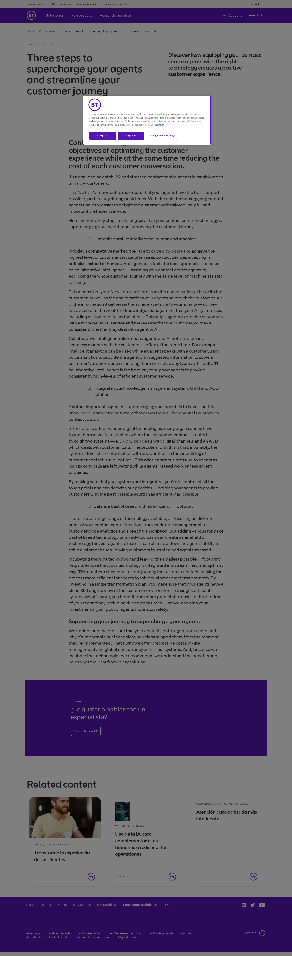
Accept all (102, 135)
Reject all (131, 135)
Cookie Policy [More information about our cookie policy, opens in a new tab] (157, 125)
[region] (147, 120)
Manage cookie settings (162, 135)
